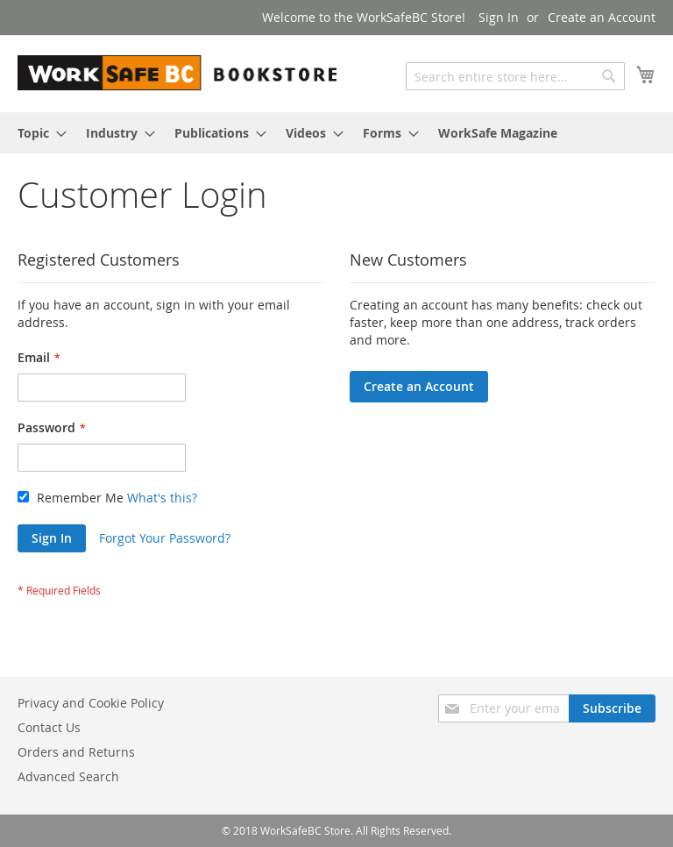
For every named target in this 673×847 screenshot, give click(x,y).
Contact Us (49, 727)
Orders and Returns (76, 752)
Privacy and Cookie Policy (91, 702)
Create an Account (601, 17)
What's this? (162, 497)
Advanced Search (68, 776)
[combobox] (515, 76)
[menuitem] (37, 132)
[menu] (336, 132)
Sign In (498, 17)
